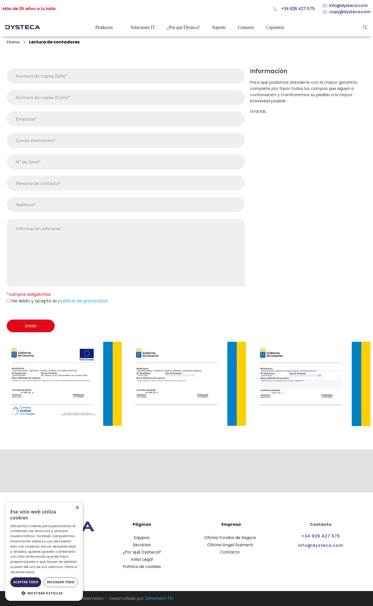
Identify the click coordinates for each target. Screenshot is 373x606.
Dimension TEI (159, 598)
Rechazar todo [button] (60, 582)
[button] (44, 593)
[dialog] (44, 551)
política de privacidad (83, 301)
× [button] (77, 508)
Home (13, 42)
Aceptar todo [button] (25, 582)
